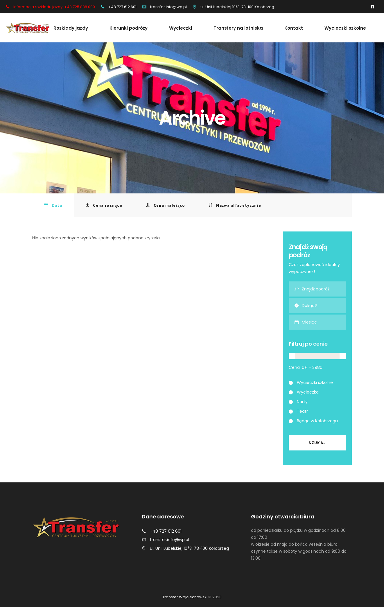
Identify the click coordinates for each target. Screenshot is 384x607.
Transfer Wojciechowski (184, 597)
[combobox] (324, 322)
